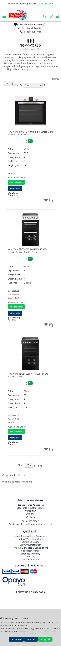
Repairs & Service (32, 31)
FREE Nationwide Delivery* (32, 24)
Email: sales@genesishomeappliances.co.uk (30, 524)
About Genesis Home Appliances (31, 536)
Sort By (18, 85)
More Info (15, 188)
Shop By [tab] (9, 83)
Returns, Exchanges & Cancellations (30, 547)
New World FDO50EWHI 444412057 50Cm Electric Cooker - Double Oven (28, 250)
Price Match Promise (32, 28)
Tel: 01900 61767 (30, 521)
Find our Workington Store (31, 538)
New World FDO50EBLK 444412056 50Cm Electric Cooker (28, 375)
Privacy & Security (30, 559)
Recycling (30, 556)
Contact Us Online (30, 541)
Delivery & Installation (30, 544)
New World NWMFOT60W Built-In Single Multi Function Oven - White (30, 133)
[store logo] (17, 15)
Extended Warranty (30, 553)
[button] (46, 200)
